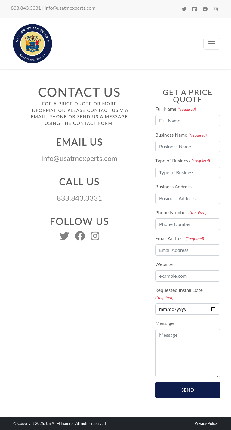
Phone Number (181, 212)
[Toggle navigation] (211, 44)
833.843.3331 (26, 8)
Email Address (179, 238)
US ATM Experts (59, 423)
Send (187, 390)
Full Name (175, 109)
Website (164, 264)
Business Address (173, 186)
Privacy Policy (206, 423)
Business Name (181, 135)
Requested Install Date (179, 293)
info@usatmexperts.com (70, 8)
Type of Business (182, 160)
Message (164, 323)
